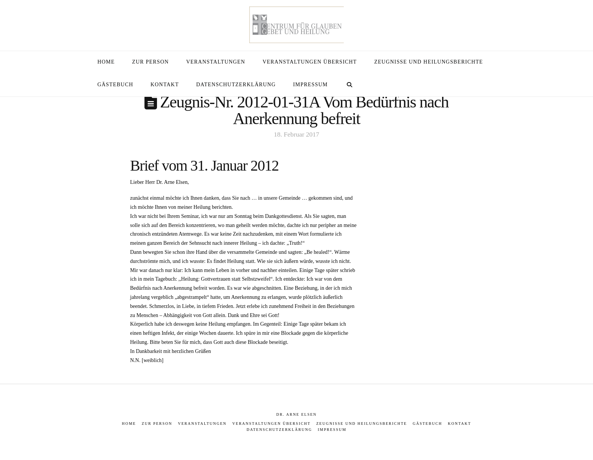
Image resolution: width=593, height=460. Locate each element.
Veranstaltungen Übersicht (271, 423)
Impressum (332, 429)
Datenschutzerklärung (279, 429)
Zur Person (157, 423)
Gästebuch (427, 423)
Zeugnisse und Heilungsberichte (361, 423)
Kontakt (459, 423)
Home (129, 423)
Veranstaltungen (202, 423)
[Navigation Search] (349, 85)
